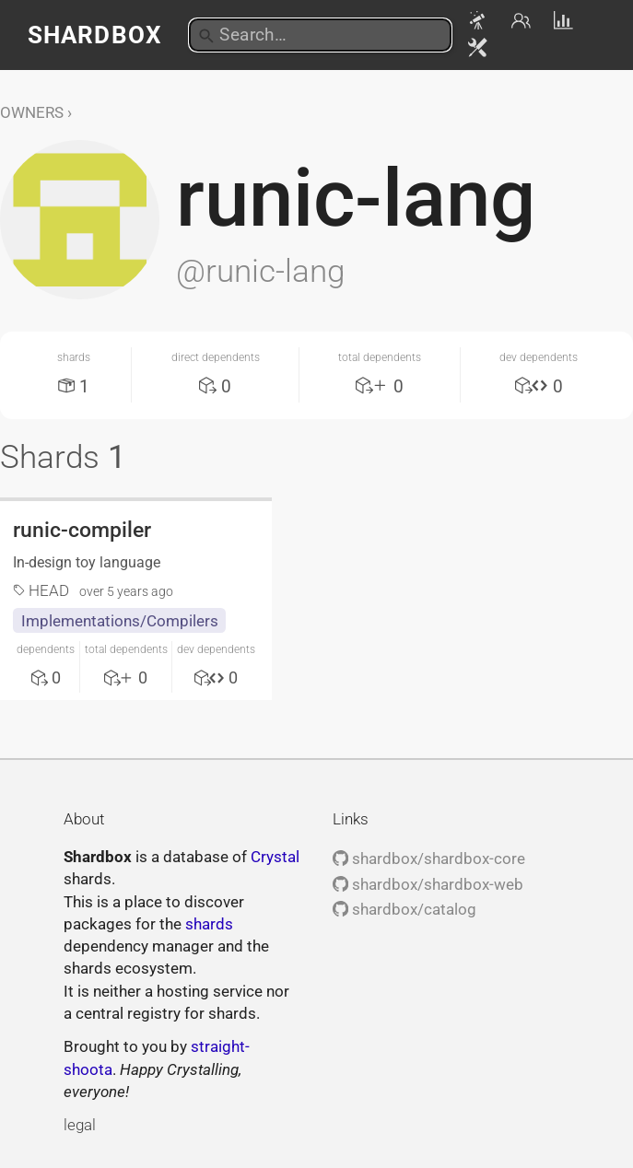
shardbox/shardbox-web (428, 884)
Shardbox (94, 35)
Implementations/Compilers (119, 621)
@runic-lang (260, 270)
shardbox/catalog (404, 909)
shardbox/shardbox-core (429, 858)
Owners (32, 112)
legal (80, 1124)
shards (209, 924)
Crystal (275, 856)
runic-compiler (82, 530)
